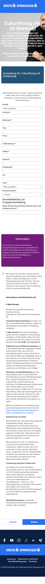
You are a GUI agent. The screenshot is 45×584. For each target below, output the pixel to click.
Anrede (5, 104)
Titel (4, 128)
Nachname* (7, 120)
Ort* (4, 175)
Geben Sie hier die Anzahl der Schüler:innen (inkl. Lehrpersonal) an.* (22, 207)
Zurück (12, 522)
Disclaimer (33, 561)
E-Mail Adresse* (9, 144)
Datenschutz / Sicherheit (28, 559)
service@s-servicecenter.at (29, 342)
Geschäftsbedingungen (17, 561)
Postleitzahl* (7, 167)
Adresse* (6, 159)
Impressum (11, 559)
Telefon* (5, 151)
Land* (4, 183)
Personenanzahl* (9, 191)
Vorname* (6, 112)
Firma (4, 136)
